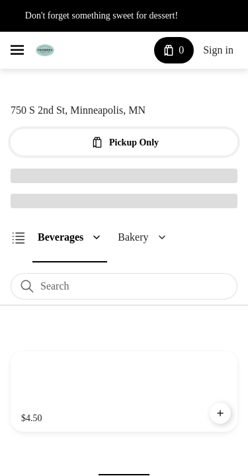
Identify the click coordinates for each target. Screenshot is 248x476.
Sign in (217, 50)
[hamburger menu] (17, 50)
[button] (76, 237)
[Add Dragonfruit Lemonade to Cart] (220, 413)
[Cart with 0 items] (171, 50)
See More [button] (213, 15)
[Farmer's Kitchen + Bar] (45, 50)
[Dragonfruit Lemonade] (124, 392)
